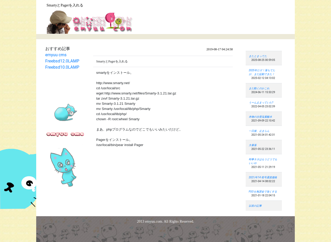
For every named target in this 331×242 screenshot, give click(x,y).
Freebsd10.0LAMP (62, 67)
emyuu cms (55, 54)
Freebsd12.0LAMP (62, 61)
